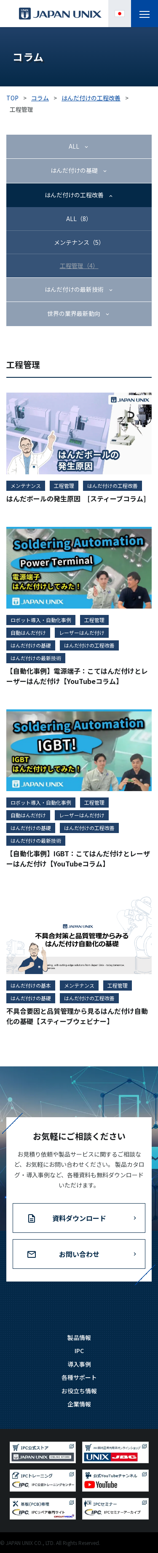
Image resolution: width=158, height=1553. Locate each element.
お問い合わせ (79, 1254)
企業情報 (79, 1404)
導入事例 (79, 1364)
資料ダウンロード (79, 1218)
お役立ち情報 (79, 1391)
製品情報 (79, 1337)
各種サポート (79, 1377)
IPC (79, 1350)
